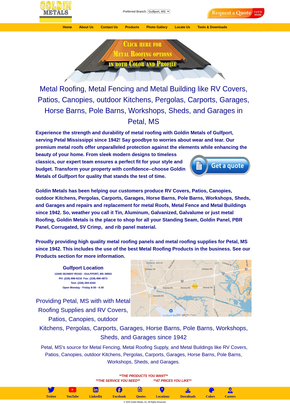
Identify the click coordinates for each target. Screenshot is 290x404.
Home (67, 27)
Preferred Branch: (135, 11)
